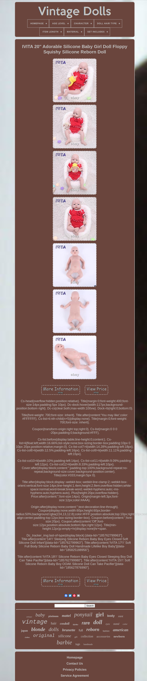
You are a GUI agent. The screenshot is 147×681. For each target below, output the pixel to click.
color (125, 624)
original (44, 635)
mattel (66, 616)
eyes (108, 624)
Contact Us (75, 663)
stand (116, 623)
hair (53, 623)
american (120, 630)
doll (97, 622)
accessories (103, 636)
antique (29, 617)
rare (86, 622)
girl (100, 614)
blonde (38, 629)
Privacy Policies (75, 669)
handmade (88, 644)
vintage (34, 622)
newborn (119, 636)
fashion (106, 631)
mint (120, 616)
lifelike (75, 624)
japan (24, 630)
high (77, 644)
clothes (27, 637)
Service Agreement (75, 675)
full (81, 630)
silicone (64, 636)
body (111, 616)
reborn (92, 629)
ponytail (83, 614)
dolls (54, 629)
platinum (53, 616)
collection (87, 636)
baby (40, 615)
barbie (64, 642)
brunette (68, 630)
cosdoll (64, 623)
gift (76, 637)
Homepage (75, 657)
